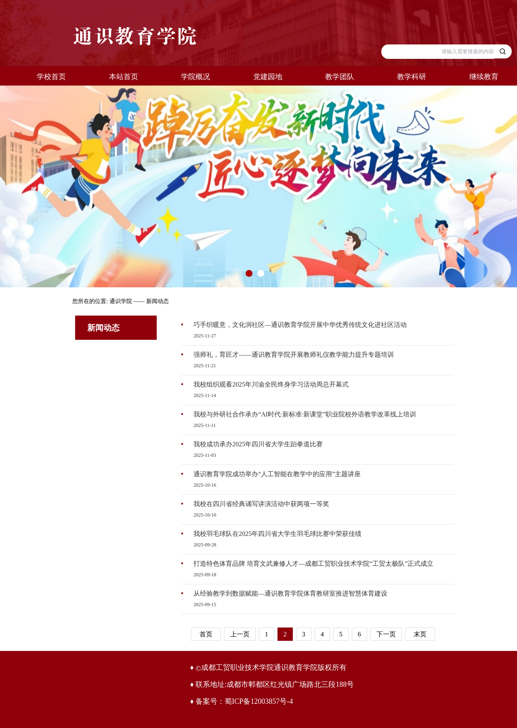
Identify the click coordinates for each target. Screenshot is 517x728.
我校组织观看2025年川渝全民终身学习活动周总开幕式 (271, 384)
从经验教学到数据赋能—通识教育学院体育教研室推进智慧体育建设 (290, 593)
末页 (420, 634)
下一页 (386, 634)
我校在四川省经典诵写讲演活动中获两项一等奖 (261, 503)
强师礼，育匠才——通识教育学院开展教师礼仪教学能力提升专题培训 (293, 354)
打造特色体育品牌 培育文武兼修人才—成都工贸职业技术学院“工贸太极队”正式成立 (313, 563)
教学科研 (411, 77)
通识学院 (120, 301)
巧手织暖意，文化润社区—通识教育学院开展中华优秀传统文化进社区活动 (300, 324)
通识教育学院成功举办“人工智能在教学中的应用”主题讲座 (277, 474)
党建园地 (267, 77)
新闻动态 (157, 301)
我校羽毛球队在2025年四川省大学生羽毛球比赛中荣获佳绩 (277, 533)
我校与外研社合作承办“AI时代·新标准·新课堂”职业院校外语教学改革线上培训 (304, 414)
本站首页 (123, 77)
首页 (206, 634)
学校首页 (51, 77)
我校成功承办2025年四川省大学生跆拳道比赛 (258, 444)
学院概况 (195, 77)
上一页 (240, 634)
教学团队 (339, 77)
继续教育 (483, 77)
